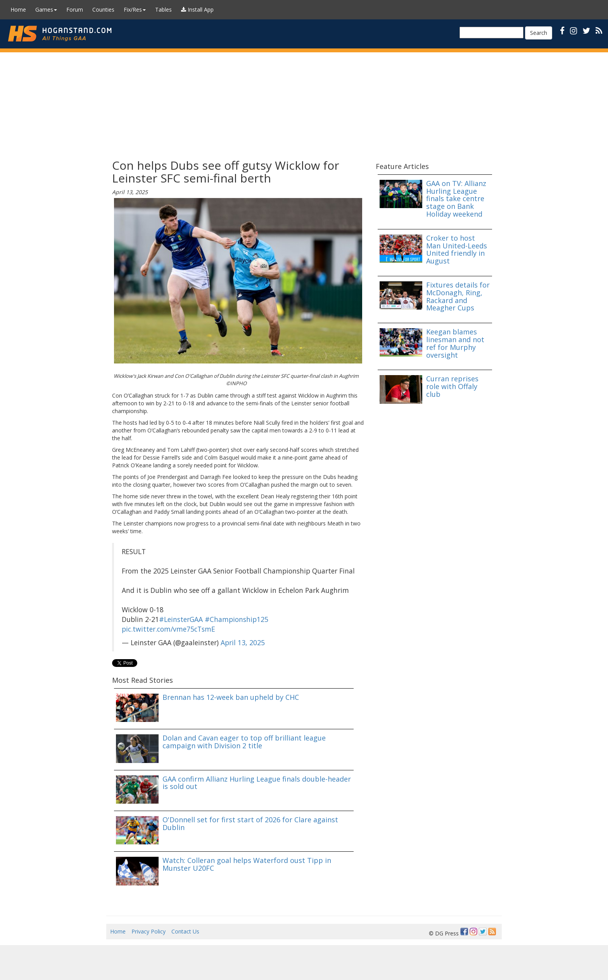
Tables (163, 9)
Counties (103, 9)
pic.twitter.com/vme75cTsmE (168, 629)
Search (538, 32)
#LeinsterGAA (181, 619)
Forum (74, 9)
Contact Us (185, 931)
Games (46, 9)
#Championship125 (236, 619)
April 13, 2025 (243, 642)
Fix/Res (135, 9)
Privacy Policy (148, 931)
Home (18, 9)
